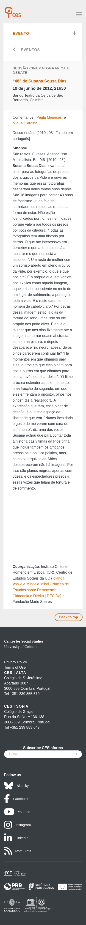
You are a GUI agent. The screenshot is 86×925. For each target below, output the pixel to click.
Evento (21, 34)
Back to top (68, 617)
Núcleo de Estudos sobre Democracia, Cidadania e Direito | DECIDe (41, 590)
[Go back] (14, 50)
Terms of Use (15, 667)
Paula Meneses (49, 117)
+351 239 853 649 (24, 727)
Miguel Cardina (25, 123)
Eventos (30, 50)
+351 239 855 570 (24, 694)
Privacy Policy (15, 662)
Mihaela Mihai (37, 584)
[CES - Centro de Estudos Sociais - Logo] (13, 10)
